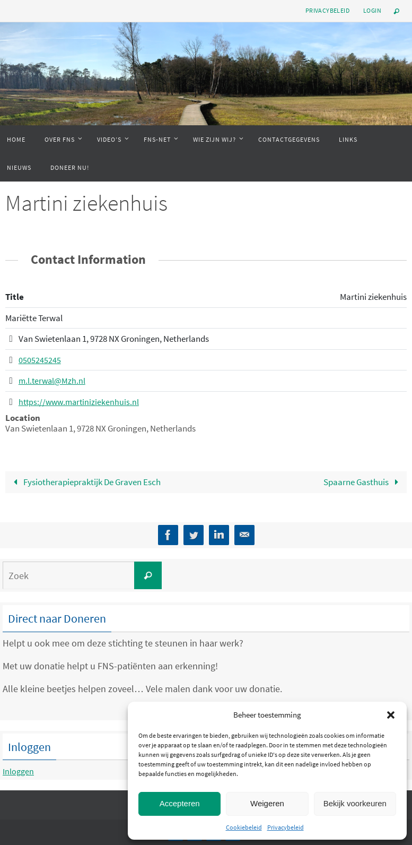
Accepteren (180, 803)
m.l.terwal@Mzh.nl (53, 380)
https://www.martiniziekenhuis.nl (81, 402)
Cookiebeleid (244, 827)
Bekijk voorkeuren (355, 803)
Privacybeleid (285, 827)
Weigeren (267, 803)
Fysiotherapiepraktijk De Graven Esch (85, 481)
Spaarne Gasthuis (363, 481)
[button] (390, 715)
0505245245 (40, 360)
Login (372, 10)
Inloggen (20, 770)
